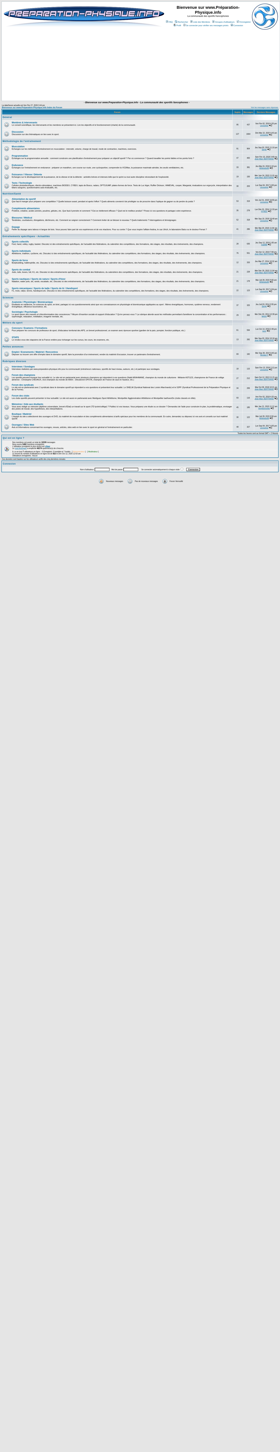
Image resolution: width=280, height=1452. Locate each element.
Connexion (237, 25)
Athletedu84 (264, 168)
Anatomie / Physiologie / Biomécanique (32, 302)
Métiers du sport (13, 322)
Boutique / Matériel (21, 414)
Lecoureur (264, 126)
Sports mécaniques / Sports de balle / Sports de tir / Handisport (45, 288)
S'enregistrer (244, 22)
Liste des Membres (200, 22)
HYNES (264, 211)
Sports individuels (21, 251)
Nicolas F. (264, 355)
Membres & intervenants (24, 122)
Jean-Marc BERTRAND (264, 159)
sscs (264, 331)
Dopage (16, 227)
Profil (177, 25)
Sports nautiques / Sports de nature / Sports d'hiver (39, 279)
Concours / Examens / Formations (29, 328)
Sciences (8, 297)
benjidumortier (264, 408)
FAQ (169, 22)
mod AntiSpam (21, 448)
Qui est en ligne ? (13, 438)
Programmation (20, 156)
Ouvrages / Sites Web (23, 425)
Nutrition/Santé (12, 193)
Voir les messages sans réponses (264, 107)
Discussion (17, 132)
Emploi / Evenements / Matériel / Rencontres (35, 352)
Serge (264, 150)
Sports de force (20, 260)
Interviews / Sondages (23, 366)
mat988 (264, 245)
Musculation (18, 146)
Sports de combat (21, 269)
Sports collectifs (20, 241)
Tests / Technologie (22, 183)
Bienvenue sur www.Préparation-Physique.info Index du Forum (32, 107)
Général (7, 117)
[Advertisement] (136, 90)
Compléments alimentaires (26, 208)
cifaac (47, 446)
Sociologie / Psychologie (25, 312)
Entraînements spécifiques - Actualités (26, 236)
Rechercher (181, 22)
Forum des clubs (20, 395)
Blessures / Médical (22, 217)
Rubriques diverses (14, 361)
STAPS (15, 337)
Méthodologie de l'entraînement (22, 141)
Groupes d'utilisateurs (223, 22)
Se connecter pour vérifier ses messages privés (206, 25)
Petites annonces (13, 346)
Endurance (17, 165)
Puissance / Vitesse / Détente (27, 174)
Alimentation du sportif (24, 199)
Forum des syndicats (23, 385)
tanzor (264, 316)
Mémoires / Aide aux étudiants (27, 404)
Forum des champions (23, 375)
